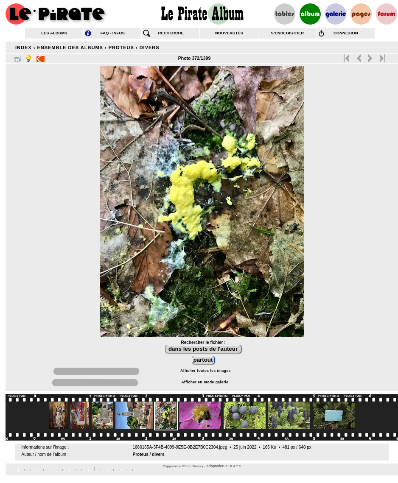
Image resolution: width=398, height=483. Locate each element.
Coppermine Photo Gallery (183, 466)
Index (23, 47)
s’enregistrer (287, 33)
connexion (346, 33)
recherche (171, 33)
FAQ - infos (113, 33)
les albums (54, 33)
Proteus (121, 47)
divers (150, 47)
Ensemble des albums (70, 47)
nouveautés (229, 33)
